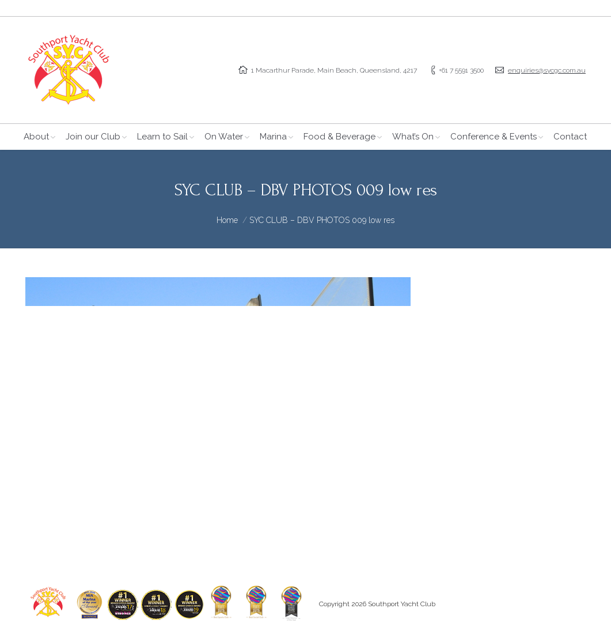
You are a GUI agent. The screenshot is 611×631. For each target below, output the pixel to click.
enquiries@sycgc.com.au (547, 70)
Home (227, 220)
